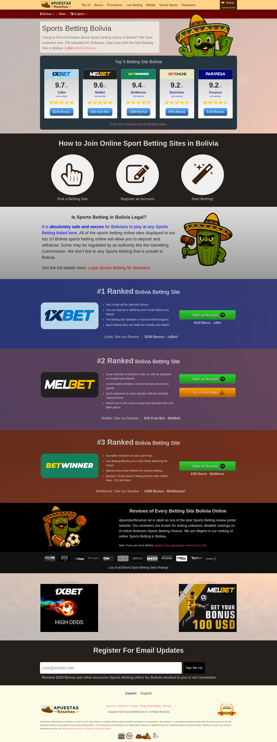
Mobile (150, 5)
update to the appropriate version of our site (184, 543)
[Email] (111, 668)
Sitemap (167, 706)
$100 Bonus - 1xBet (211, 322)
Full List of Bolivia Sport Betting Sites (138, 124)
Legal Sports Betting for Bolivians (114, 266)
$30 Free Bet (100, 111)
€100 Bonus (215, 111)
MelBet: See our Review (119, 422)
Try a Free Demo (209, 392)
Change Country (228, 8)
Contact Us (123, 706)
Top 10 (86, 5)
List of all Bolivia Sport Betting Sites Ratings (138, 567)
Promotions (115, 5)
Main (62, 14)
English (78, 14)
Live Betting (134, 5)
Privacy (134, 706)
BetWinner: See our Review (117, 495)
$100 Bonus (61, 111)
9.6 (98, 85)
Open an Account (209, 315)
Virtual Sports (168, 5)
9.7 (60, 85)
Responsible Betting (150, 706)
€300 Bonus (138, 111)
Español (130, 693)
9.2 (175, 85)
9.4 (137, 85)
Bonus (98, 5)
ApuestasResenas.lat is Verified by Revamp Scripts (87, 728)
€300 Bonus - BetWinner (211, 473)
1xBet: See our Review (121, 341)
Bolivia (47, 14)
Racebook (188, 5)
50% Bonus (177, 111)
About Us (110, 706)
